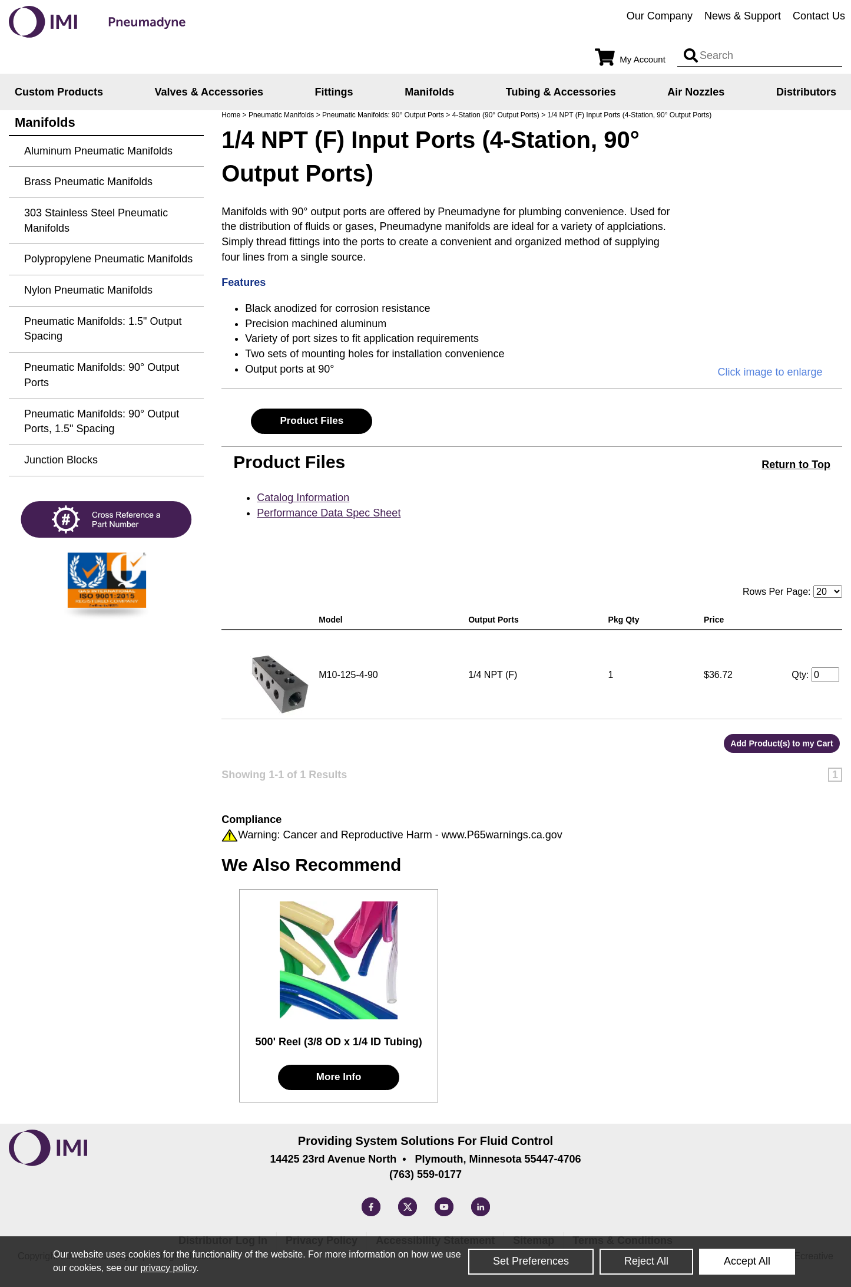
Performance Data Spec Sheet (328, 513)
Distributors (806, 92)
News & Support (742, 16)
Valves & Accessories (209, 92)
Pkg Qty (626, 619)
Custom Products (59, 92)
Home (230, 115)
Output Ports (495, 619)
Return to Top (795, 464)
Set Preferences (531, 1261)
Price (716, 619)
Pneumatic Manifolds (281, 115)
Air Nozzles (695, 92)
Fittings (334, 92)
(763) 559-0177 (425, 1174)
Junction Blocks (61, 460)
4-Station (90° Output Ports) (495, 115)
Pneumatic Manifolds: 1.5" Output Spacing (103, 329)
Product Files (311, 420)
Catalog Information (303, 497)
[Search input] (691, 56)
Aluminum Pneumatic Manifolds (98, 151)
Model (333, 619)
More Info (339, 1076)
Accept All (747, 1261)
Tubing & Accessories (561, 92)
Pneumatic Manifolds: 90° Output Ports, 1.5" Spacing (101, 421)
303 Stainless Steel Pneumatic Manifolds (96, 220)
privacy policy (168, 1268)
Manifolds (429, 92)
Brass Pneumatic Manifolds (88, 181)
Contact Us (819, 16)
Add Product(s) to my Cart (781, 743)
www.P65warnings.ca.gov (502, 835)
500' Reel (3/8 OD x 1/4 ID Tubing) (339, 1042)
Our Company (660, 16)
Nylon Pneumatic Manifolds (88, 290)
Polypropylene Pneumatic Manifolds (108, 259)
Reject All (646, 1261)
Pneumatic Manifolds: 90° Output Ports (383, 115)
